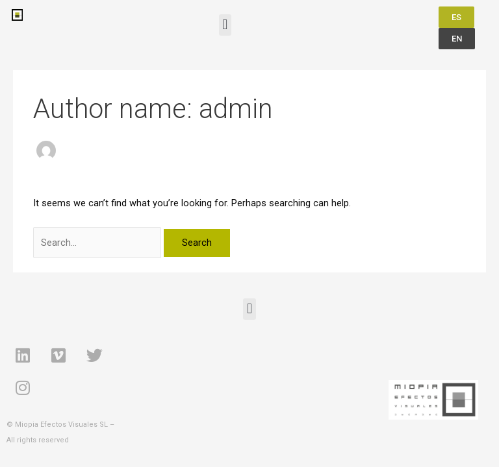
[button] (225, 25)
